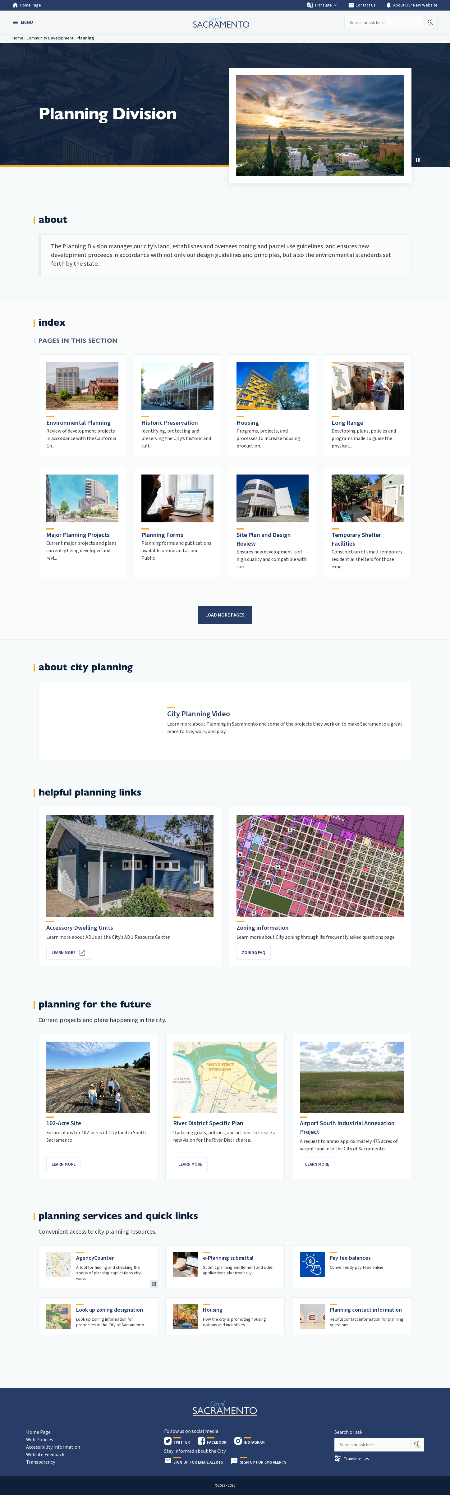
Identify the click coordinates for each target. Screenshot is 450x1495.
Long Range (347, 423)
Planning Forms (162, 535)
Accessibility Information (53, 1447)
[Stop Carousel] (417, 160)
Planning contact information (366, 1310)
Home (17, 38)
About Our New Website (412, 5)
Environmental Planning (78, 423)
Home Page (26, 5)
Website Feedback (45, 1454)
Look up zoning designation (109, 1310)
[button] (23, 22)
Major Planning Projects (78, 535)
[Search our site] (383, 22)
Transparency (40, 1462)
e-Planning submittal (228, 1258)
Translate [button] (322, 5)
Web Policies (39, 1439)
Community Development (49, 38)
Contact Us (362, 5)
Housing (247, 423)
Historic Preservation (169, 423)
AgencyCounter (95, 1258)
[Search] (417, 1444)
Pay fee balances (350, 1258)
